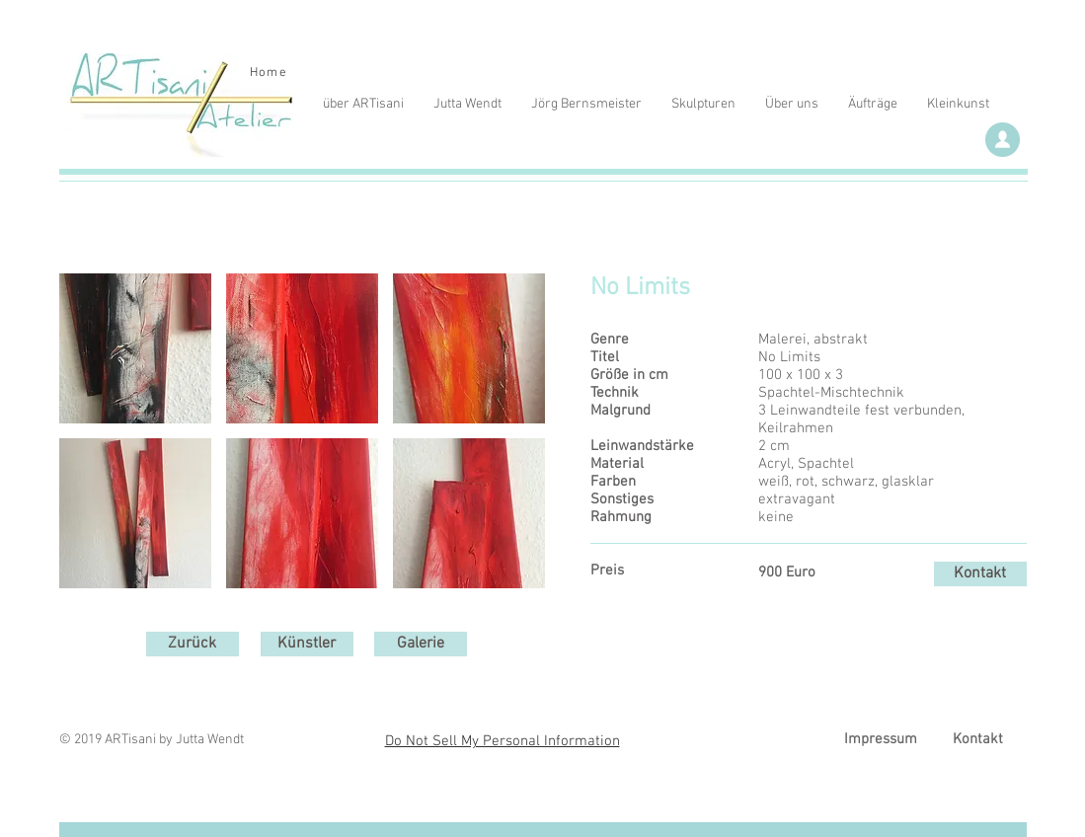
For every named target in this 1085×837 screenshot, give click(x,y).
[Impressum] (881, 739)
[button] (135, 348)
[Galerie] (420, 644)
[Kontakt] (980, 574)
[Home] (271, 72)
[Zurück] (192, 644)
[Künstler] (307, 644)
